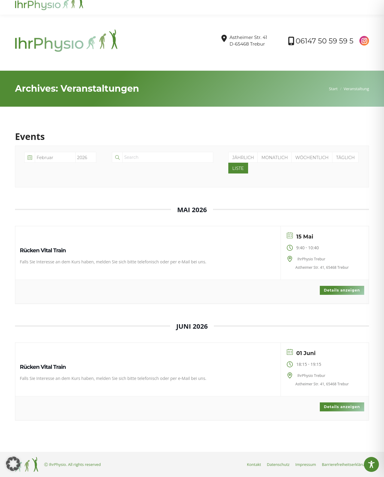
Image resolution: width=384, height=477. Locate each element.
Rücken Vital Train (43, 250)
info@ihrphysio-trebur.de (43, 5)
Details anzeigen (342, 290)
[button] (13, 464)
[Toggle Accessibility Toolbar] (371, 464)
